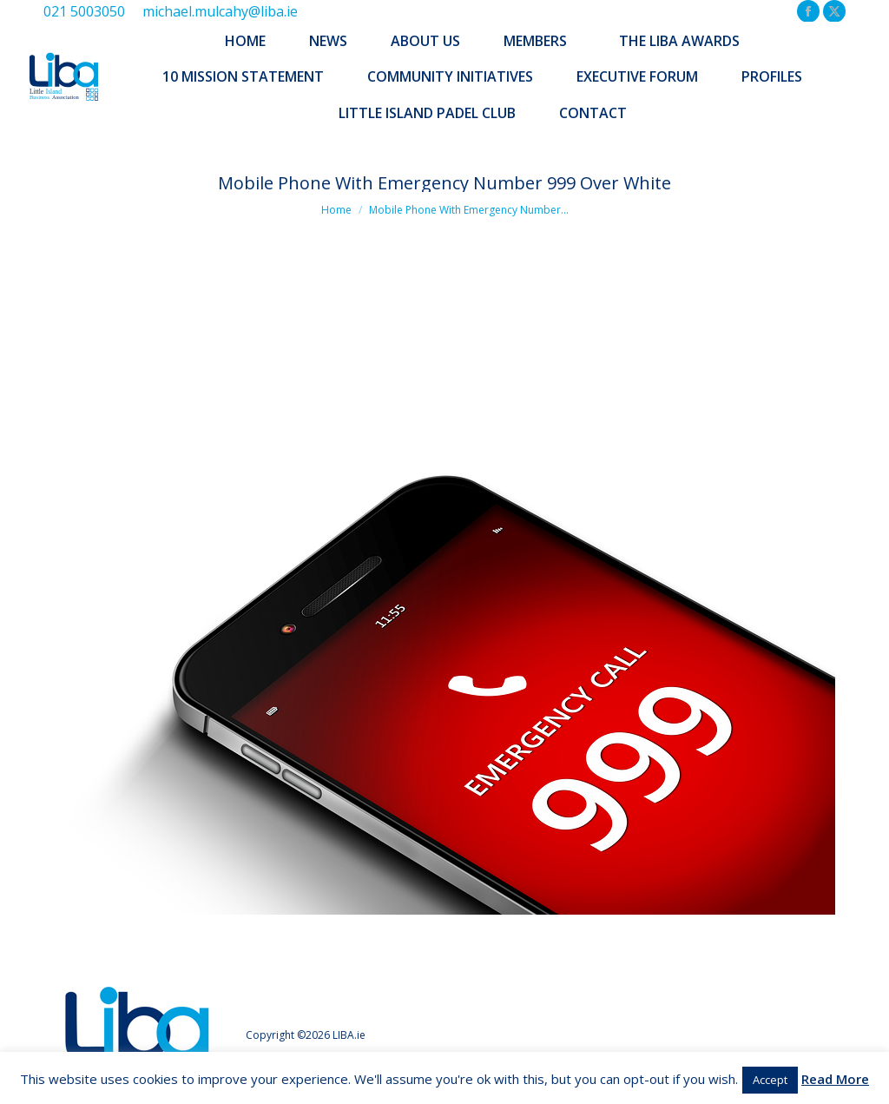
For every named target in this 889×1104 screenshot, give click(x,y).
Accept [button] (770, 1079)
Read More (835, 1078)
